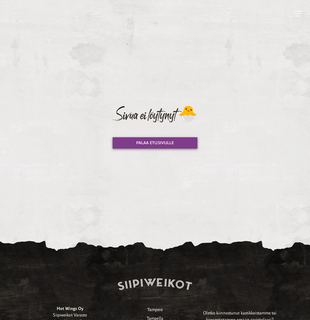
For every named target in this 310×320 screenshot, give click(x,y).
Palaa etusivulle (155, 143)
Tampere (155, 309)
